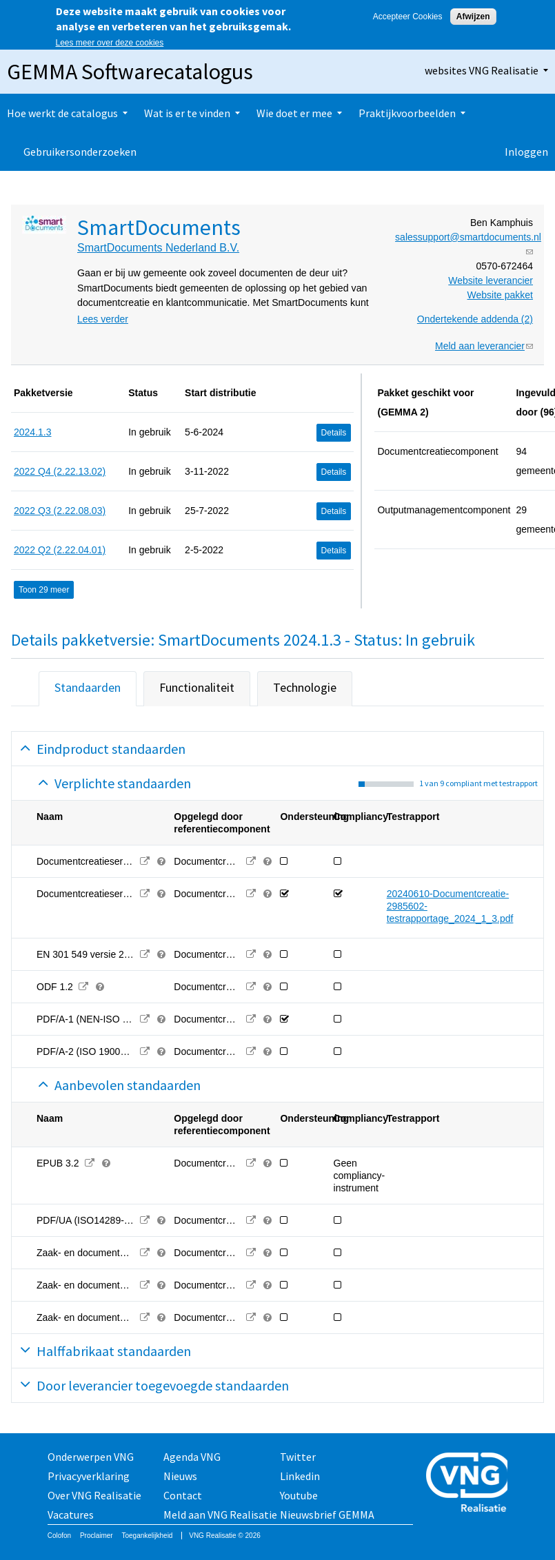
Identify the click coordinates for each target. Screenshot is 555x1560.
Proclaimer (96, 1535)
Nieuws (180, 1476)
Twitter (298, 1457)
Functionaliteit (196, 687)
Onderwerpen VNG (91, 1457)
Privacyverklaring (89, 1476)
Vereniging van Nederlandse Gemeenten (466, 1484)
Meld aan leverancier (484, 345)
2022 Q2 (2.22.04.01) (59, 549)
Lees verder (102, 319)
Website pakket (500, 294)
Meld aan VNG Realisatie (220, 1514)
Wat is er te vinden (187, 113)
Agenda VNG (192, 1457)
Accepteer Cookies (408, 16)
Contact (182, 1495)
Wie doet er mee (294, 113)
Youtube (299, 1495)
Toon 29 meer (44, 590)
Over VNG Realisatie (94, 1495)
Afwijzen (473, 16)
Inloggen (526, 151)
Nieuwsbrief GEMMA (327, 1514)
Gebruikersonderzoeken (80, 151)
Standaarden (87, 687)
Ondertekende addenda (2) (475, 319)
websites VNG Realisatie (481, 70)
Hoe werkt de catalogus (62, 113)
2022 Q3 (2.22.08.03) (59, 510)
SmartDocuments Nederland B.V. (158, 248)
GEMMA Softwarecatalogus (130, 71)
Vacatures (71, 1514)
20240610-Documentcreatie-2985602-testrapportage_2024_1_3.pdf (450, 906)
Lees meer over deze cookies (110, 43)
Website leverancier (490, 280)
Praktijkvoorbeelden (407, 113)
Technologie (304, 687)
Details (334, 433)
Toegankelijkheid (146, 1535)
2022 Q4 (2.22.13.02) (59, 471)
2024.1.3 (33, 432)
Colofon (59, 1535)
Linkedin (300, 1476)
